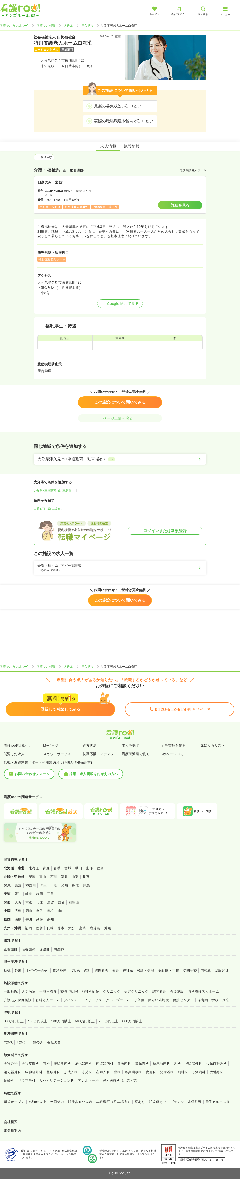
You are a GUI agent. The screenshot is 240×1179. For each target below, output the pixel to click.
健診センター (183, 1000)
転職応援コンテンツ (98, 754)
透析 (87, 970)
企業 (225, 1000)
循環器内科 (104, 1063)
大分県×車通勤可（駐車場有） (54, 490)
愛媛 (39, 919)
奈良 (61, 902)
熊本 (60, 928)
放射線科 (216, 1072)
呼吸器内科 (62, 1063)
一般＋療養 (48, 991)
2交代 (8, 1042)
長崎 (50, 928)
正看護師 (11, 949)
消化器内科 (83, 1063)
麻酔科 (9, 1080)
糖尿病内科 (161, 1063)
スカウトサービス (57, 754)
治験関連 (222, 970)
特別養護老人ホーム (203, 991)
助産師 (59, 949)
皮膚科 (151, 1072)
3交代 (21, 1042)
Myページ (50, 745)
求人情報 (108, 146)
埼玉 (43, 885)
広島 (18, 911)
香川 (28, 919)
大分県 (68, 25)
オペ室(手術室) (37, 970)
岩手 (57, 868)
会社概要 (11, 1122)
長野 (86, 877)
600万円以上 (85, 1021)
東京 (18, 885)
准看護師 (29, 949)
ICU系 (75, 970)
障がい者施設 (158, 1000)
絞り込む (44, 157)
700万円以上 (109, 1021)
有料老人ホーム (48, 1000)
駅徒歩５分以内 (80, 1102)
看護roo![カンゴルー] (14, 25)
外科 (177, 1063)
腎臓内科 (142, 1063)
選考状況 (89, 745)
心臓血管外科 (216, 1063)
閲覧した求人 (14, 754)
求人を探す (130, 745)
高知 (50, 919)
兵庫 (39, 902)
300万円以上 (14, 1021)
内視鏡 (206, 970)
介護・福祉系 (122, 970)
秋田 (78, 868)
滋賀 (50, 902)
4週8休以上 (37, 1102)
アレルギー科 (88, 1080)
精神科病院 (90, 991)
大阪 (18, 902)
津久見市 (87, 25)
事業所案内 (12, 1130)
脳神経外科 (33, 1072)
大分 (71, 928)
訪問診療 (190, 970)
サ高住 (139, 1000)
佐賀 (39, 928)
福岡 (28, 928)
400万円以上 (38, 1021)
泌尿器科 (167, 1072)
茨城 (64, 885)
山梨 (75, 877)
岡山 (28, 911)
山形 (89, 868)
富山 (42, 877)
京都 (28, 902)
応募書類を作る (173, 745)
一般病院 (11, 991)
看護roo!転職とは (17, 745)
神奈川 (30, 885)
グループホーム (118, 1000)
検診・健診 (145, 970)
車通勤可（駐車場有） (49, 508)
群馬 (86, 885)
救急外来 (59, 970)
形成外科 (71, 1072)
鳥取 (39, 911)
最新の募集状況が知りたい (118, 106)
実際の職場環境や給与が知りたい (123, 121)
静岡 (39, 894)
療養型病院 (69, 991)
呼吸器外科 (193, 1063)
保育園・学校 (168, 970)
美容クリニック (136, 991)
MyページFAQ (172, 754)
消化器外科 (12, 1072)
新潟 (32, 877)
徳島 (18, 919)
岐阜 (28, 894)
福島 (100, 868)
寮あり (140, 1102)
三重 (50, 894)
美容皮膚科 (30, 1063)
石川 (53, 877)
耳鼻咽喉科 (133, 1072)
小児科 (87, 1072)
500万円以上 (61, 1021)
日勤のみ (36, 1042)
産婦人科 (103, 1072)
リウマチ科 (26, 1080)
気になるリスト (213, 745)
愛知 (18, 894)
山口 (61, 911)
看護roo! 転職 (46, 25)
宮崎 (82, 928)
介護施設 (177, 991)
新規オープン (14, 1102)
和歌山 (74, 902)
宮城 (67, 868)
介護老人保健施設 (18, 1000)
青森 (46, 868)
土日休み (57, 1102)
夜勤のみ (54, 1042)
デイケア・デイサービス (83, 1000)
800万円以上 (132, 1021)
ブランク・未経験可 (185, 1102)
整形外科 (53, 1072)
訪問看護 (101, 970)
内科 (46, 1063)
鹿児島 (95, 928)
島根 (50, 911)
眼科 (117, 1072)
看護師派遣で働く (136, 754)
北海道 (34, 868)
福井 (64, 877)
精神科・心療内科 (192, 1072)
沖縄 (107, 928)
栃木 (75, 885)
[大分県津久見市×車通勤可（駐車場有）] (120, 459)
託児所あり (157, 1102)
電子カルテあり (217, 1102)
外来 (18, 970)
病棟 (7, 970)
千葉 (53, 885)
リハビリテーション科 (56, 1080)
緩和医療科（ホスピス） (122, 1080)
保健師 (44, 949)
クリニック (111, 991)
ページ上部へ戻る (120, 418)
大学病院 (29, 991)
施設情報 (132, 146)
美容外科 (11, 1063)
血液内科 (124, 1063)
